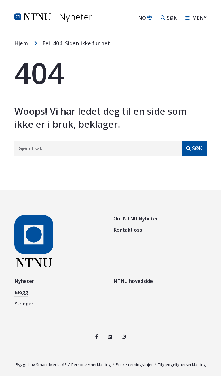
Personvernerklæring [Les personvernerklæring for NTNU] (91, 364)
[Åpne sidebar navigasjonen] (194, 17)
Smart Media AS (51, 364)
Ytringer (23, 303)
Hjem (21, 43)
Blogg (21, 292)
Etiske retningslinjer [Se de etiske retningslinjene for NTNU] (134, 364)
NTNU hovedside (133, 281)
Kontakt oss (127, 229)
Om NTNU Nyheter (135, 218)
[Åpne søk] (168, 17)
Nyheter (24, 281)
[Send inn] (194, 148)
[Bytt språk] (145, 18)
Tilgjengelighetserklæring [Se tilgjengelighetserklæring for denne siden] (181, 364)
